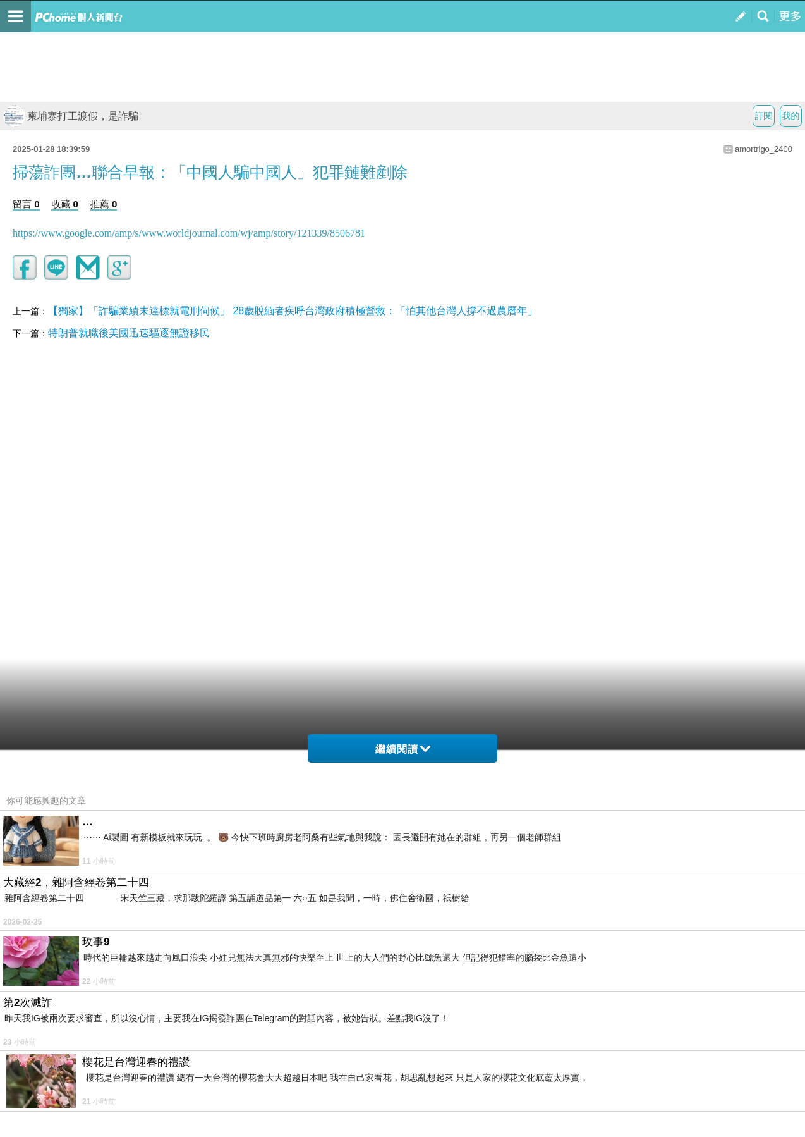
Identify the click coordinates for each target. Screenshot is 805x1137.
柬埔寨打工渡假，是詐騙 (70, 116)
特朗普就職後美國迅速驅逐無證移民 (129, 333)
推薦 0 (104, 204)
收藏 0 (64, 204)
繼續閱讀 (402, 749)
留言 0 (26, 204)
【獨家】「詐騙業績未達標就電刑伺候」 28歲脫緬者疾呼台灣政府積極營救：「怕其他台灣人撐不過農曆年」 (292, 310)
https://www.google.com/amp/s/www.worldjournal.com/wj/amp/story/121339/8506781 (189, 233)
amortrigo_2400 (763, 149)
